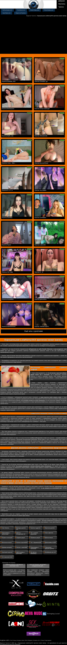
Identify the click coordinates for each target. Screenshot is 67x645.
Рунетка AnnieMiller (8, 299)
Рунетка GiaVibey (7, 217)
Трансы (61, 7)
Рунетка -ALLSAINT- (41, 190)
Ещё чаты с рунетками (33, 331)
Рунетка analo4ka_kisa (8, 81)
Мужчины (61, 4)
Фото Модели (28, 640)
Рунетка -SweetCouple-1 (42, 326)
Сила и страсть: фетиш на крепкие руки (14, 565)
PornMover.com (21, 10)
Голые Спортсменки (46, 640)
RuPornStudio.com (7, 10)
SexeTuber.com (7, 13)
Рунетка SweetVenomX (8, 326)
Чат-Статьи (13, 640)
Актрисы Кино (20, 640)
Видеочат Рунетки (31, 15)
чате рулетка (50, 438)
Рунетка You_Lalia (7, 272)
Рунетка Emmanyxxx (8, 108)
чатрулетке (39, 355)
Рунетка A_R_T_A (7, 190)
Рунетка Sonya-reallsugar (42, 108)
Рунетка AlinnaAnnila (41, 136)
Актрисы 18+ (36, 640)
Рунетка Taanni (6, 245)
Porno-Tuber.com (34, 10)
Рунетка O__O (39, 272)
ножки (2, 350)
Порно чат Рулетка (21, 13)
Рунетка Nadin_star (7, 136)
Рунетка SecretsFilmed (41, 163)
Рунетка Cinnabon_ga (41, 81)
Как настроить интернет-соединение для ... (38, 565)
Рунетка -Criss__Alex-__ (9, 163)
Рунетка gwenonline (41, 299)
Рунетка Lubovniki (40, 245)
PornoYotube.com (48, 10)
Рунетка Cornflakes (40, 217)
